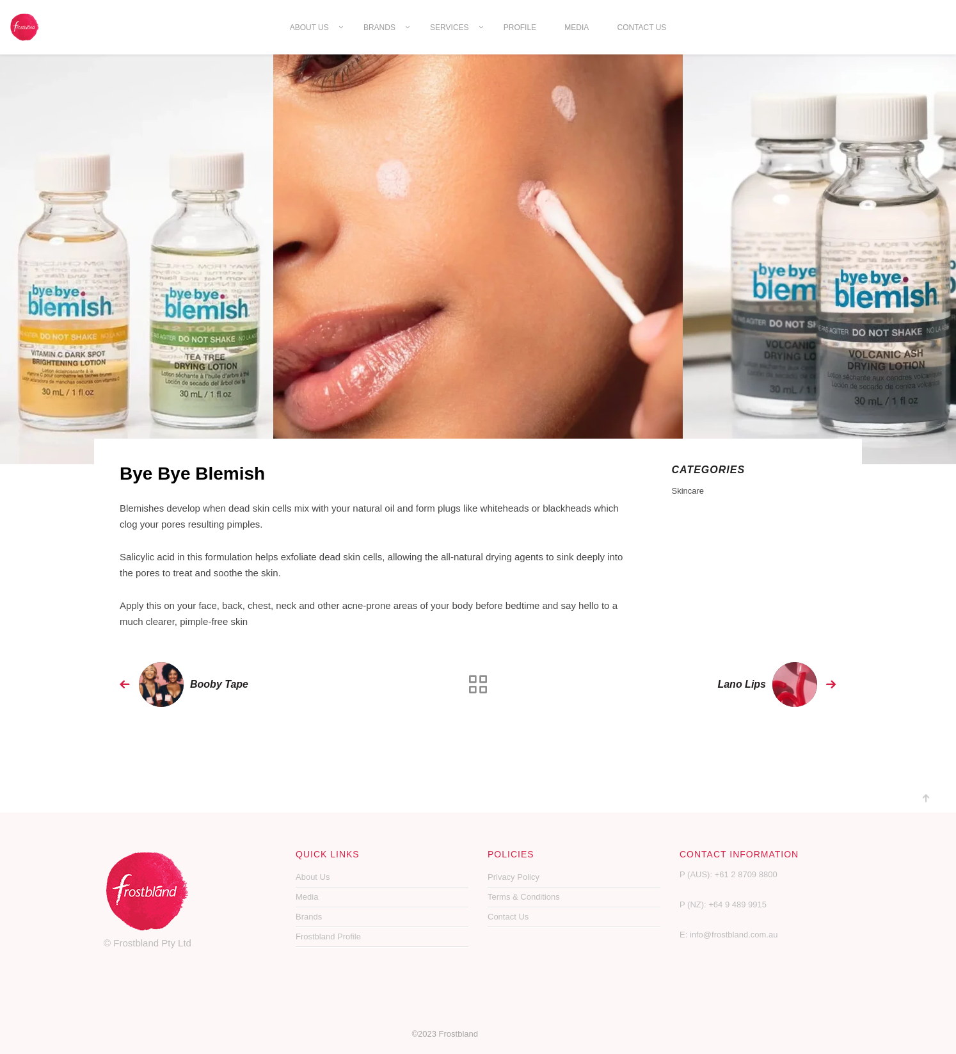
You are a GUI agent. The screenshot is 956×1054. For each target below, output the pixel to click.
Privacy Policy (513, 877)
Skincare (688, 491)
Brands (379, 27)
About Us (309, 27)
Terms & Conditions (524, 897)
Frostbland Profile (328, 936)
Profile (520, 27)
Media (576, 27)
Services (449, 27)
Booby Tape (219, 684)
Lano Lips (741, 684)
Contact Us (641, 27)
